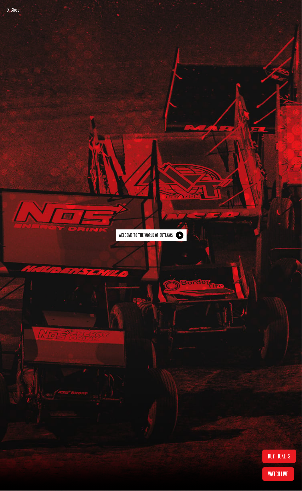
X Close (13, 9)
